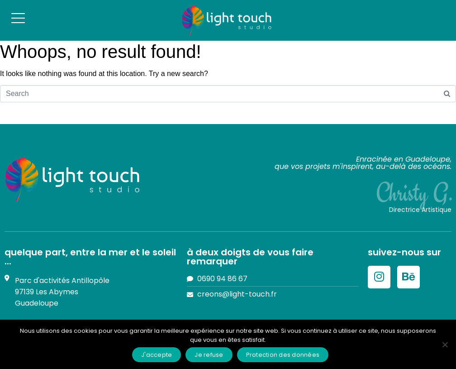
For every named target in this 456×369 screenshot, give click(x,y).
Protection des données (283, 354)
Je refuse (209, 354)
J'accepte (156, 354)
